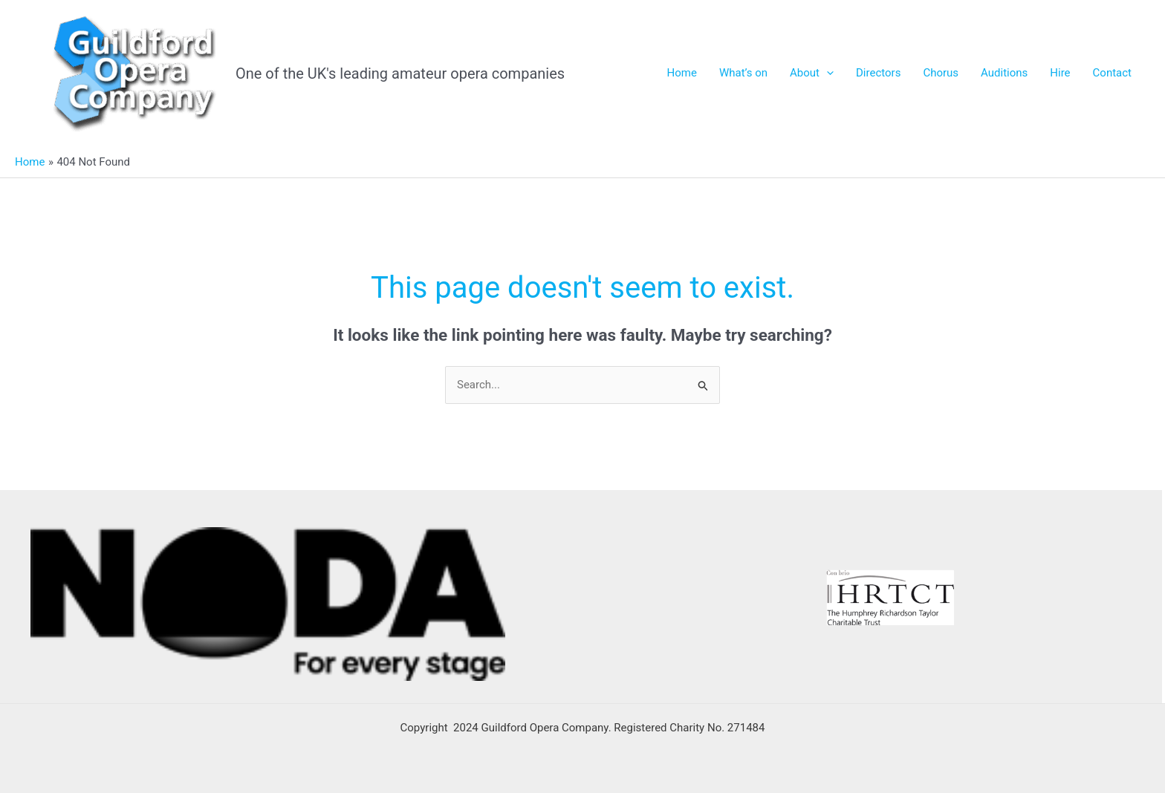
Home (682, 72)
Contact (1112, 72)
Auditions (1004, 72)
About (812, 73)
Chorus (940, 72)
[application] (827, 73)
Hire (1060, 72)
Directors (878, 72)
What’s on (743, 72)
